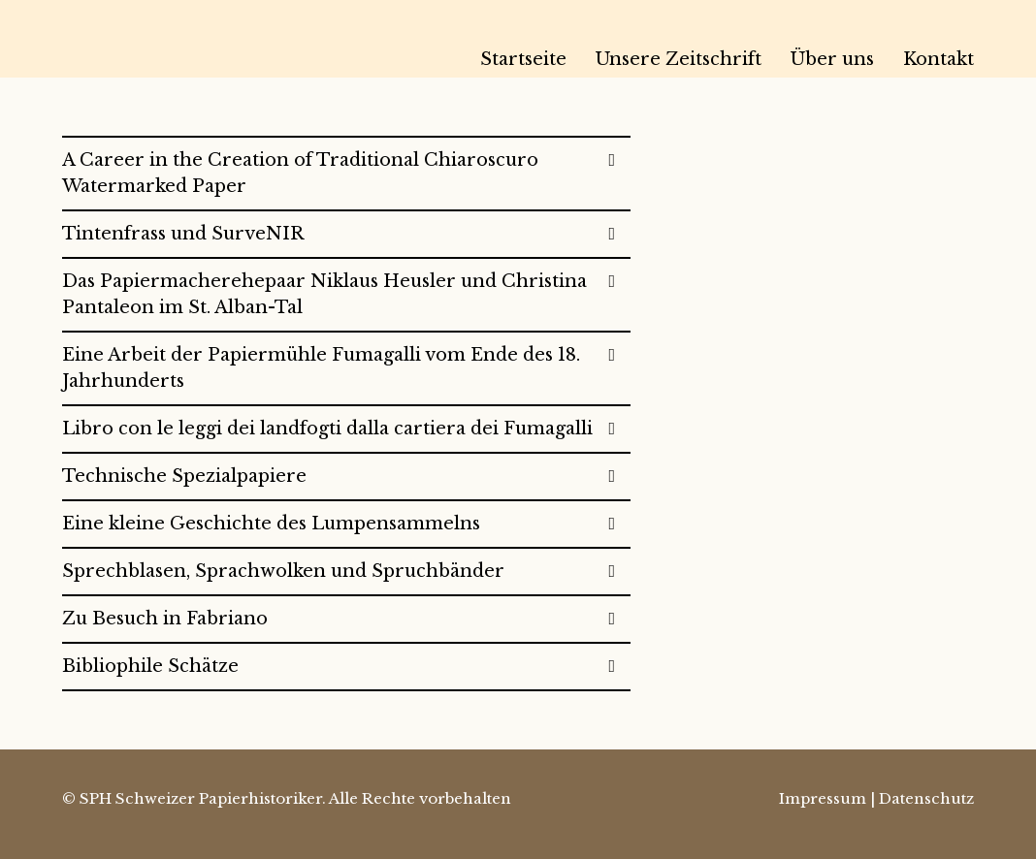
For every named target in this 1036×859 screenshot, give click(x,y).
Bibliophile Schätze (150, 666)
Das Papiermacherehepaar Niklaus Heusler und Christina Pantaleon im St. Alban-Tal (324, 294)
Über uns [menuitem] (832, 59)
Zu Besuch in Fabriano (165, 618)
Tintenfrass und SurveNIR (183, 233)
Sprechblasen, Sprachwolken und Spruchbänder (283, 571)
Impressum (822, 798)
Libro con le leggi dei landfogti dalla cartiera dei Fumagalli (327, 428)
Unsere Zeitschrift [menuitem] (678, 59)
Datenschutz (926, 798)
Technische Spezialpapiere (184, 476)
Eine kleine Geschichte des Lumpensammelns (271, 523)
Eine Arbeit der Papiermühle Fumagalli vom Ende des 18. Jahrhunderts (321, 368)
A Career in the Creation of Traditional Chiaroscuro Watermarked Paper (300, 173)
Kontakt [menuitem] (938, 59)
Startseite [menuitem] (523, 59)
